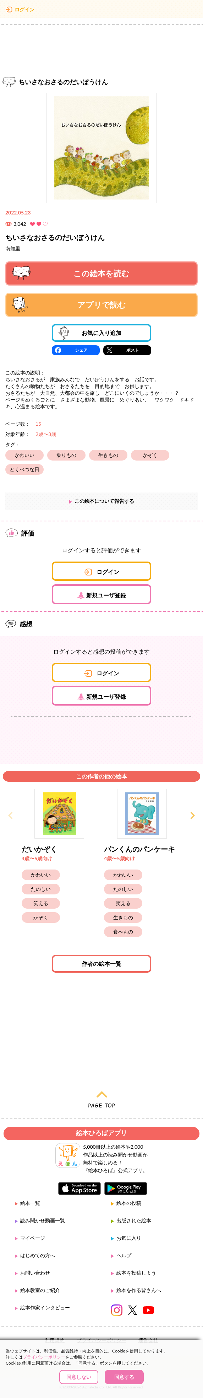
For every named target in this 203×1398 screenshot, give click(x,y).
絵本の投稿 (128, 1203)
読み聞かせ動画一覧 (42, 1220)
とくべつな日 (24, 469)
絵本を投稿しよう (136, 1273)
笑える (40, 903)
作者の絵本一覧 (101, 963)
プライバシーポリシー (44, 1357)
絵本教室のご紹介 (40, 1290)
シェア (81, 350)
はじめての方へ (37, 1255)
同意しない (78, 1377)
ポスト (132, 350)
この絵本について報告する (104, 501)
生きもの (108, 455)
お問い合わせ (35, 1273)
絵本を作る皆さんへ (138, 1290)
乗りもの (66, 455)
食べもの (123, 932)
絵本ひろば (101, 10)
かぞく (150, 455)
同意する (124, 1377)
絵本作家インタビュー (45, 1307)
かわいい (24, 455)
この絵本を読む (71, 273)
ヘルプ (123, 1255)
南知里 (12, 248)
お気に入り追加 (90, 333)
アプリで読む (69, 304)
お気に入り (128, 1238)
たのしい (41, 889)
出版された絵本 (133, 1220)
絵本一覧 (30, 1203)
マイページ (32, 1238)
